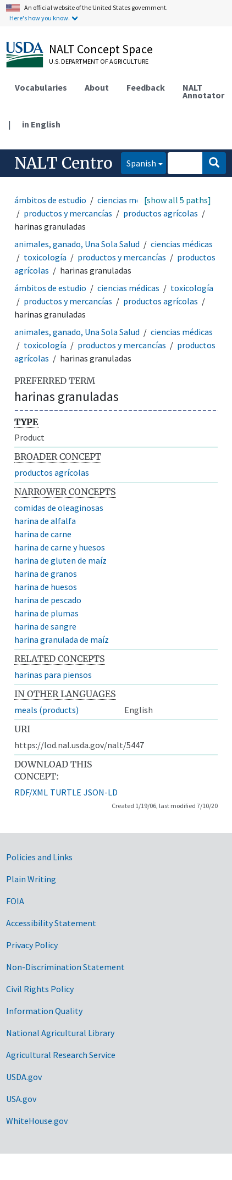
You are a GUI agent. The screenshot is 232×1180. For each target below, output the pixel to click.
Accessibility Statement (51, 922)
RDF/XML (31, 792)
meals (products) (46, 709)
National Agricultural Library (60, 1032)
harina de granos (45, 573)
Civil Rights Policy (40, 988)
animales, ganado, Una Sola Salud (77, 243)
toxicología (45, 257)
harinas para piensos (53, 674)
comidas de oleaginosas (58, 507)
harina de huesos (45, 586)
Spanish (138, 162)
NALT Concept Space (101, 49)
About (97, 87)
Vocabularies (41, 87)
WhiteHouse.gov (37, 1120)
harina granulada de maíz (61, 639)
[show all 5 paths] (177, 199)
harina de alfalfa (45, 520)
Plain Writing (31, 878)
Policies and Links (39, 856)
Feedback (145, 87)
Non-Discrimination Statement (65, 966)
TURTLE (65, 792)
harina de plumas (46, 613)
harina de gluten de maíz (60, 560)
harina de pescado (47, 599)
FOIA (15, 900)
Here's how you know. (39, 18)
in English (41, 124)
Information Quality (44, 1010)
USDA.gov (24, 1076)
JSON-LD (101, 792)
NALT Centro (63, 163)
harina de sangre (45, 626)
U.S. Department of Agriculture (98, 61)
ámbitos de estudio (50, 199)
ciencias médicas (128, 199)
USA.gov (21, 1098)
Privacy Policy (32, 944)
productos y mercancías (68, 213)
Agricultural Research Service (60, 1054)
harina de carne (42, 533)
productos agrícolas (160, 213)
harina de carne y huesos (59, 547)
